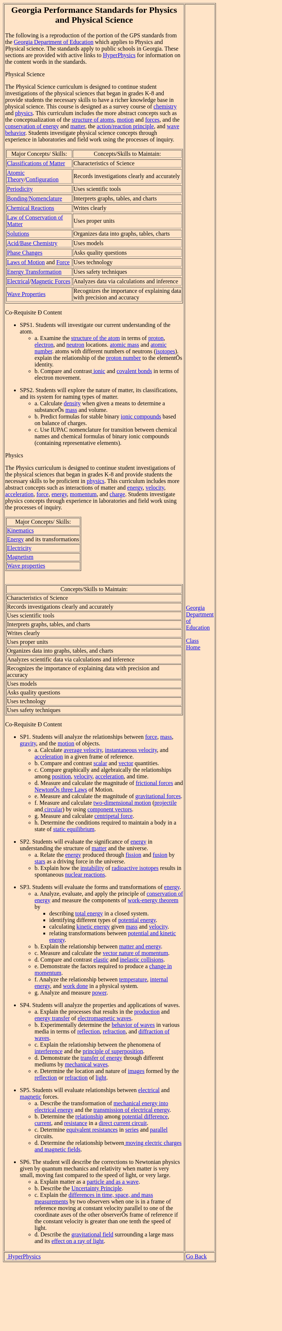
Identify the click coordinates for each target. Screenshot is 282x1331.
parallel (159, 1130)
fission (133, 855)
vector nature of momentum (135, 953)
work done (75, 986)
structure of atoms (93, 120)
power (99, 992)
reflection (88, 1031)
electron (44, 345)
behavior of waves (133, 1025)
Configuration (42, 179)
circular (52, 809)
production (146, 1012)
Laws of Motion (26, 262)
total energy (89, 913)
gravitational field (92, 1234)
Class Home (193, 644)
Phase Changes (24, 253)
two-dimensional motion (122, 803)
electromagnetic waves (104, 1018)
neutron (75, 345)
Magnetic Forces (50, 281)
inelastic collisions (141, 959)
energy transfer (52, 1018)
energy (134, 487)
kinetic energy (93, 926)
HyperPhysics (119, 55)
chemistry (165, 106)
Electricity (19, 548)
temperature (133, 979)
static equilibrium (73, 829)
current (43, 1123)
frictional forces (154, 783)
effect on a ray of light (77, 1241)
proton (156, 338)
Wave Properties (26, 294)
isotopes (165, 351)
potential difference (145, 1116)
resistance (75, 1123)
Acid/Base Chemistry (32, 243)
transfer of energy (101, 1058)
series (131, 1130)
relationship (89, 1116)
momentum (83, 494)
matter (77, 126)
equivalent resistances (92, 1130)
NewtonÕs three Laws (61, 789)
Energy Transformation (34, 272)
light (100, 1077)
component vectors (109, 809)
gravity (28, 743)
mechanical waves (86, 1064)
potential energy (137, 920)
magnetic (30, 1097)
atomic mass (124, 345)
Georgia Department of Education (54, 42)
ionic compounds (141, 416)
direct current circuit (123, 1123)
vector (126, 763)
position (61, 776)
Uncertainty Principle (96, 1188)
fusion (160, 855)
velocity (155, 487)
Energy (15, 539)
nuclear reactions (85, 874)
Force (62, 262)
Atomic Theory (16, 176)
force (42, 494)
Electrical (18, 281)
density (72, 403)
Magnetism (20, 557)
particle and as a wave (112, 1182)
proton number (123, 358)
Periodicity (20, 189)
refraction (114, 1031)
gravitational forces (158, 796)
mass (71, 410)
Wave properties (26, 566)
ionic (98, 371)
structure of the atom (95, 338)
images (136, 1071)
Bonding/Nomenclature (34, 198)
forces (152, 120)
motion (125, 120)
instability (92, 868)
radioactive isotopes (135, 868)
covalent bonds (134, 371)
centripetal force (113, 816)
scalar (100, 763)
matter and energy (140, 946)
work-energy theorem (153, 900)
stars (40, 861)
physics (24, 113)
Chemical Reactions (30, 208)
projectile (166, 803)
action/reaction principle (125, 126)
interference (48, 1051)
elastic (100, 959)
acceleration (19, 494)
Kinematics (20, 530)
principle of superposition (113, 1051)
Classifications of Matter (36, 163)
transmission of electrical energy (132, 1110)
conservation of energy (32, 126)
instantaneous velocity (131, 750)
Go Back (196, 1256)
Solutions (18, 234)
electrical (149, 1090)
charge (117, 494)
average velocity (83, 750)
